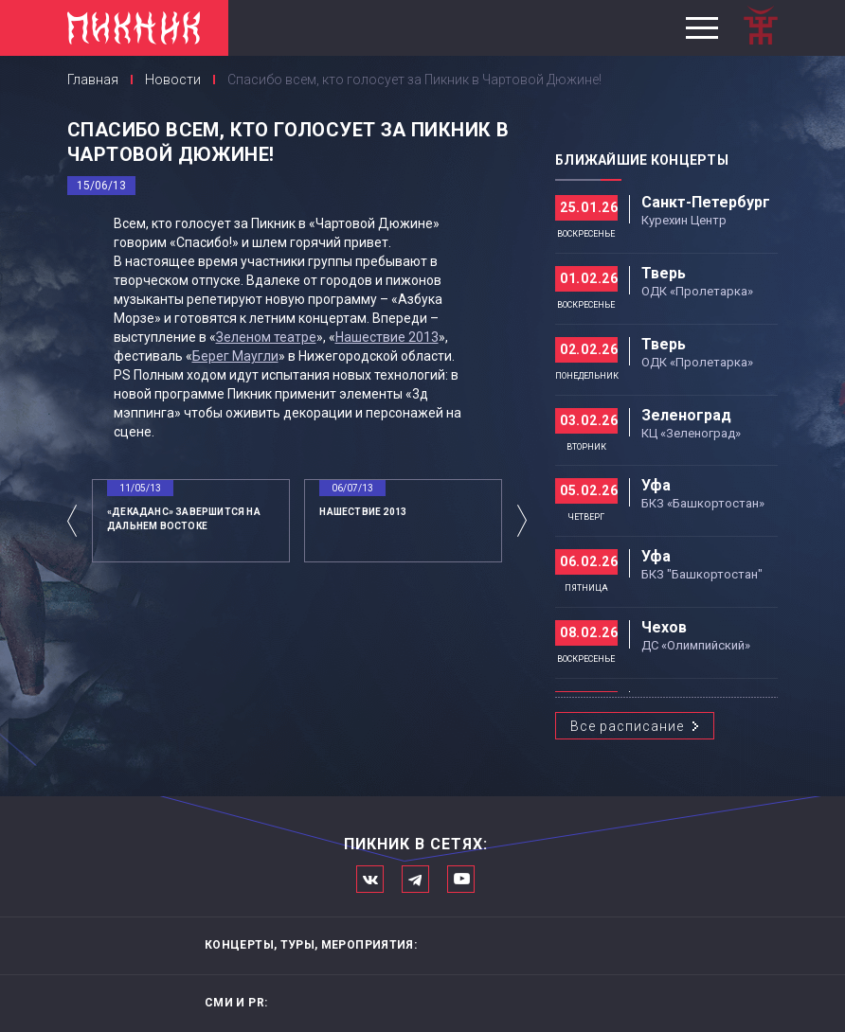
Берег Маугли (235, 356)
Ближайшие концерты (641, 160)
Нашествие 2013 (387, 337)
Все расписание (627, 726)
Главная (92, 79)
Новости (173, 79)
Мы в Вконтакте (370, 879)
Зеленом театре (266, 337)
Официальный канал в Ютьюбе (461, 879)
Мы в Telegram (415, 879)
